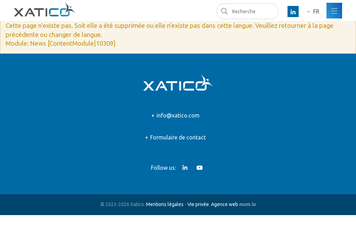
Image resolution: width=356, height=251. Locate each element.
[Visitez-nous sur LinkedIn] (293, 11)
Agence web (224, 204)
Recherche (224, 11)
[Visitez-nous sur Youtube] (199, 167)
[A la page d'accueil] (44, 9)
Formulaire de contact (178, 137)
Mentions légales (165, 204)
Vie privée (198, 204)
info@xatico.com (178, 115)
